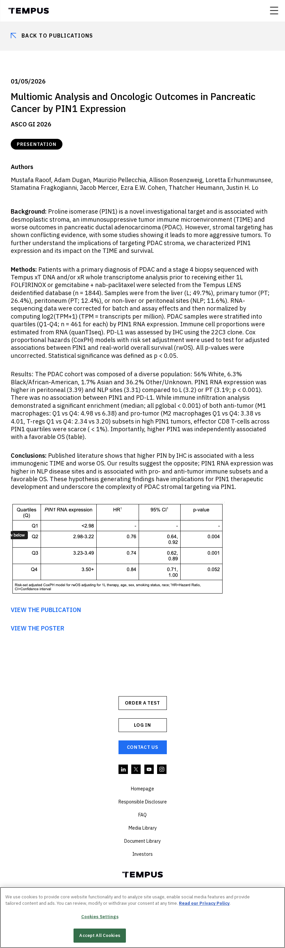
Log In (142, 725)
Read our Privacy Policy (204, 903)
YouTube (149, 769)
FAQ (142, 815)
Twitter (136, 769)
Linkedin (123, 769)
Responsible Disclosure (142, 802)
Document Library (142, 841)
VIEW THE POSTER (37, 628)
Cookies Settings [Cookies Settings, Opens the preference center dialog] (99, 916)
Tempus (28, 11)
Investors (142, 854)
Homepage (142, 789)
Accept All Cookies (99, 935)
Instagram (162, 769)
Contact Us (142, 747)
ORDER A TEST (142, 703)
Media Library (143, 828)
